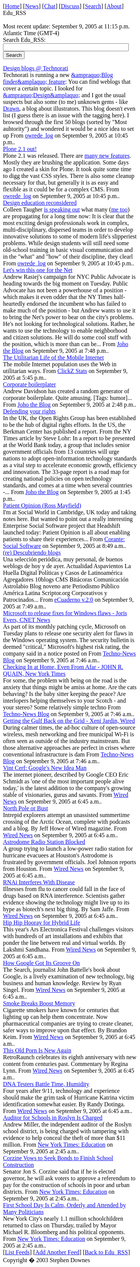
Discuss (70, 6)
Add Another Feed (57, 1252)
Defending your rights (29, 411)
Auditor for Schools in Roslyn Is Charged (52, 1118)
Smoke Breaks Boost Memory (39, 1003)
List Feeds (17, 1252)
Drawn (11, 108)
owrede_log (39, 135)
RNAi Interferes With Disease (39, 882)
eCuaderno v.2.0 (73, 599)
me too (119, 209)
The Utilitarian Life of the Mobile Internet (53, 357)
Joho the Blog (34, 404)
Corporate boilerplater (29, 384)
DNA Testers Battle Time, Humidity (46, 1084)
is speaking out (62, 209)
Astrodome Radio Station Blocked (44, 842)
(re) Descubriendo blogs (32, 552)
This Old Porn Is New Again (37, 1050)
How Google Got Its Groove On (41, 963)
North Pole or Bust (25, 808)
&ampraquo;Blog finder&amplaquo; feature (58, 78)
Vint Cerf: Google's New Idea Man (45, 768)
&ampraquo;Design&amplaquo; (41, 95)
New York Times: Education (71, 1144)
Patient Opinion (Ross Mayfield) (42, 505)
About (114, 6)
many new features (107, 155)
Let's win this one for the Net (37, 270)
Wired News (18, 835)
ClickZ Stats (72, 371)
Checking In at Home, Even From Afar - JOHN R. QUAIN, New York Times (63, 670)
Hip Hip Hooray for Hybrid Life (41, 922)
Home (12, 6)
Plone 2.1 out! (20, 149)
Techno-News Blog (26, 714)
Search (93, 6)
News (31, 6)
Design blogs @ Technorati (35, 68)
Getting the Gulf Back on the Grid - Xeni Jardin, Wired (69, 721)
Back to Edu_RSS (106, 1252)
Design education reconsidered (40, 203)
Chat (49, 6)
